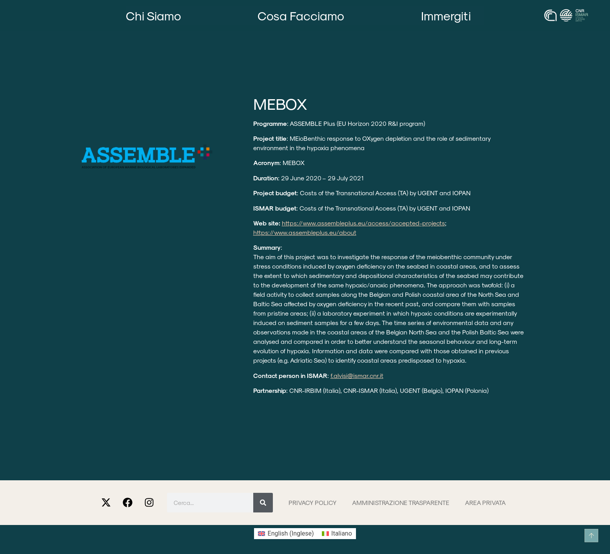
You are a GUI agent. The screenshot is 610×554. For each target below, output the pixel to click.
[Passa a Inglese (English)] (286, 533)
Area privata (485, 502)
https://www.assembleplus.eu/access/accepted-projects (363, 223)
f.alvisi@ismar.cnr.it (356, 375)
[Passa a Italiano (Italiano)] (337, 533)
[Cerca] (263, 502)
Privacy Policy (312, 502)
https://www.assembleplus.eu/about (304, 232)
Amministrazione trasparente (400, 502)
